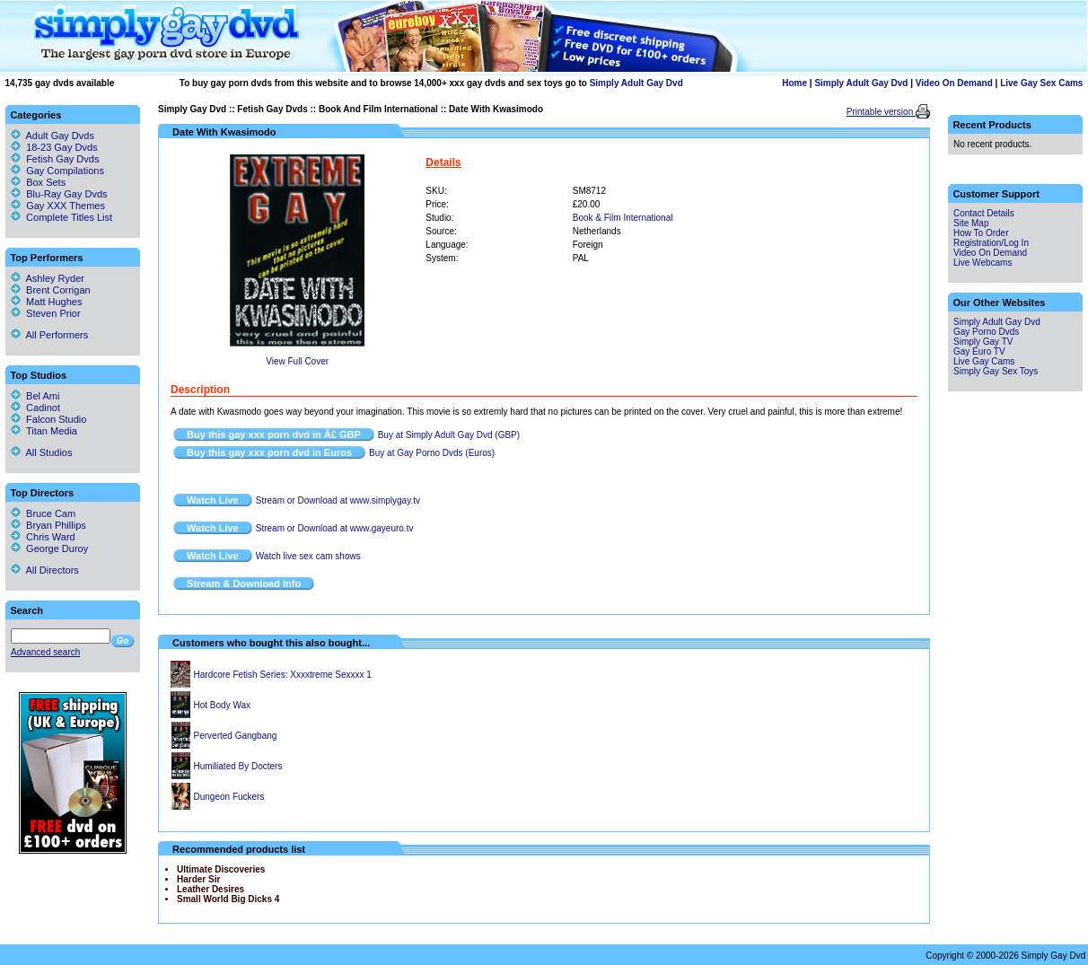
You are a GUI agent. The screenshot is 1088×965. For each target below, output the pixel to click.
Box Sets (46, 182)
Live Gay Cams (983, 361)
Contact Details (983, 213)
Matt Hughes (46, 301)
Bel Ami (35, 395)
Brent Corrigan (51, 290)
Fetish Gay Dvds (272, 109)
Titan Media (44, 430)
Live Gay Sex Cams (1041, 83)
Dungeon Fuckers (229, 797)
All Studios (41, 452)
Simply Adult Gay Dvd (636, 83)
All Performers (49, 334)
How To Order (981, 233)
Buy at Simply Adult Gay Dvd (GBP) (449, 435)
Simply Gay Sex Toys (995, 371)
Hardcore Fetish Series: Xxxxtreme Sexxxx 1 (283, 675)
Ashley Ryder (47, 278)
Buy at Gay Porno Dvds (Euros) (432, 453)
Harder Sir (198, 879)
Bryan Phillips (48, 525)
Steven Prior (46, 313)
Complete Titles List (61, 217)
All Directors (45, 570)
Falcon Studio (48, 419)
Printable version (881, 112)
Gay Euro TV (979, 351)
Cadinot (35, 407)
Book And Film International (378, 109)
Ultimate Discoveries (221, 869)
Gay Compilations (65, 170)
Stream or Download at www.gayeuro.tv (335, 528)
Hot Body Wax (222, 705)
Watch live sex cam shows (308, 556)
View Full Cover (297, 361)
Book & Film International (623, 218)
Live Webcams (982, 263)
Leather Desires (210, 889)
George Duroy (49, 548)
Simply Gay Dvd (192, 109)
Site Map (970, 223)
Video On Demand (954, 83)
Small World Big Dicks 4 (228, 899)
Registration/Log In (991, 243)
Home (794, 83)
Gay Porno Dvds (986, 332)
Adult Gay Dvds (60, 135)
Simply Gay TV (983, 342)
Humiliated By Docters (238, 766)
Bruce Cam (43, 513)
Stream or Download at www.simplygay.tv (338, 500)
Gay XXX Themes (65, 205)
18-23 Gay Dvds (61, 147)
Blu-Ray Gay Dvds (66, 194)
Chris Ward (43, 536)
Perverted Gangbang (235, 736)
